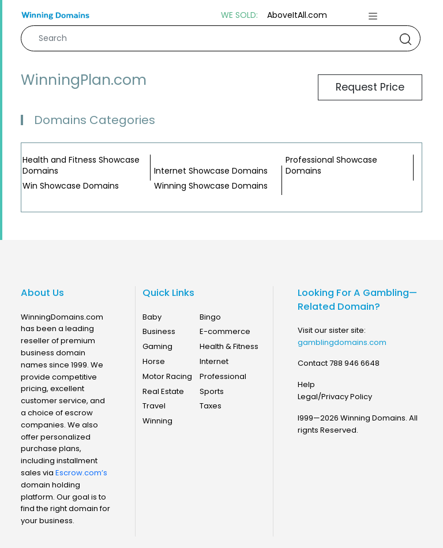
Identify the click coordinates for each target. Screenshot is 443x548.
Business (158, 331)
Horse (153, 361)
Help (306, 384)
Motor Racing (167, 376)
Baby (152, 316)
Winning (157, 420)
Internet (214, 361)
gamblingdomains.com (342, 342)
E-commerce (225, 331)
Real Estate (163, 391)
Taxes (211, 405)
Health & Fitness (229, 346)
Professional (223, 376)
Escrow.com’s (81, 472)
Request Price (370, 87)
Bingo (210, 316)
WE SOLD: (239, 15)
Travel (154, 405)
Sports (212, 391)
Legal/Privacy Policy (335, 396)
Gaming (157, 346)
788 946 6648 (354, 363)
